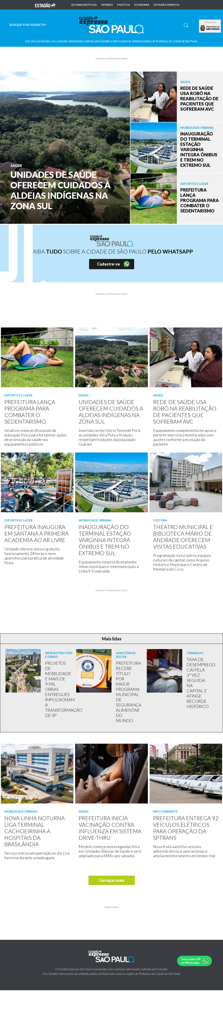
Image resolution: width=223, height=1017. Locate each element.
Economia (141, 4)
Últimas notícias (84, 4)
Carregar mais (111, 880)
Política (123, 4)
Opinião (107, 4)
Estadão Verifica (166, 4)
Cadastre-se (108, 264)
